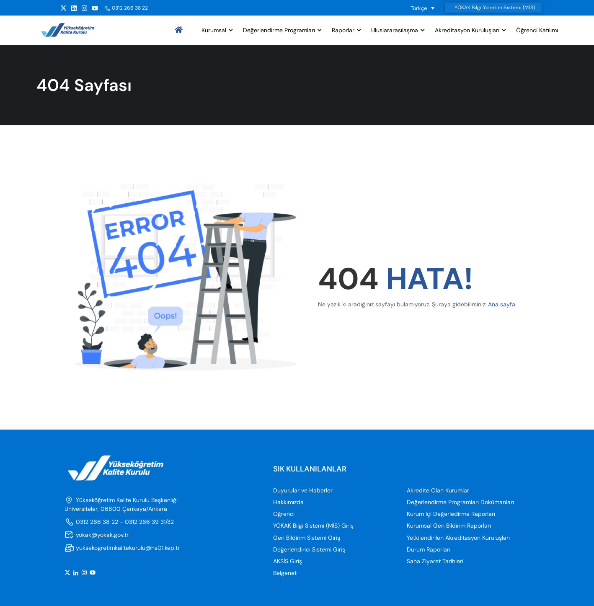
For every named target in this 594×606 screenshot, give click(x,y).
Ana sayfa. (502, 305)
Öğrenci (283, 514)
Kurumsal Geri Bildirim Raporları (449, 526)
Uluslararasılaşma (394, 30)
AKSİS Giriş (287, 561)
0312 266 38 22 (126, 8)
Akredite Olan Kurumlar (438, 491)
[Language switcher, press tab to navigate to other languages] (422, 8)
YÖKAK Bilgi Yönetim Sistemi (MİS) (495, 7)
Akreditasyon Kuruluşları (467, 30)
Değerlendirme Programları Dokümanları (460, 503)
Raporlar (343, 30)
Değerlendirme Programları (279, 30)
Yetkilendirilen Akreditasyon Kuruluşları (458, 538)
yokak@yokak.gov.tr (97, 535)
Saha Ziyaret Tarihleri (435, 561)
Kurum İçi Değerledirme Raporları (451, 514)
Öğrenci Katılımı (537, 30)
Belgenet (285, 574)
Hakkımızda (288, 503)
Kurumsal (213, 30)
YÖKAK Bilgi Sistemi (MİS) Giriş (313, 526)
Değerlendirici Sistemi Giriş (309, 550)
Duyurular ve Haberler (303, 491)
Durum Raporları (428, 550)
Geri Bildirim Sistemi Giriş (306, 538)
